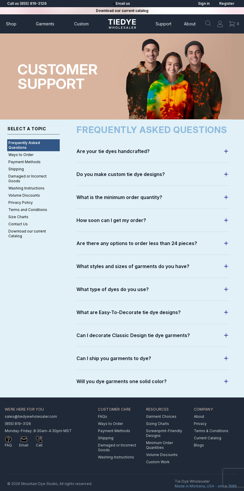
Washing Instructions (26, 188)
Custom (81, 23)
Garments (45, 23)
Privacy (200, 423)
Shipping (16, 169)
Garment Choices (161, 416)
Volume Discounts (24, 195)
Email (23, 445)
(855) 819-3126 (18, 423)
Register (226, 3)
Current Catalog (207, 438)
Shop (11, 23)
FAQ (8, 445)
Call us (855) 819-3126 (27, 3)
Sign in (204, 3)
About (190, 23)
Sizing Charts (157, 423)
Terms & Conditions (211, 431)
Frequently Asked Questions (24, 145)
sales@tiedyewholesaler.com (31, 416)
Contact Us (18, 224)
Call (39, 445)
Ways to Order (20, 154)
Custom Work (158, 462)
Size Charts (18, 217)
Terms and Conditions (27, 209)
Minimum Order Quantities (159, 445)
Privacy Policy (20, 202)
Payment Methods (24, 162)
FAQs (102, 416)
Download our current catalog (122, 10)
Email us (123, 3)
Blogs (199, 445)
